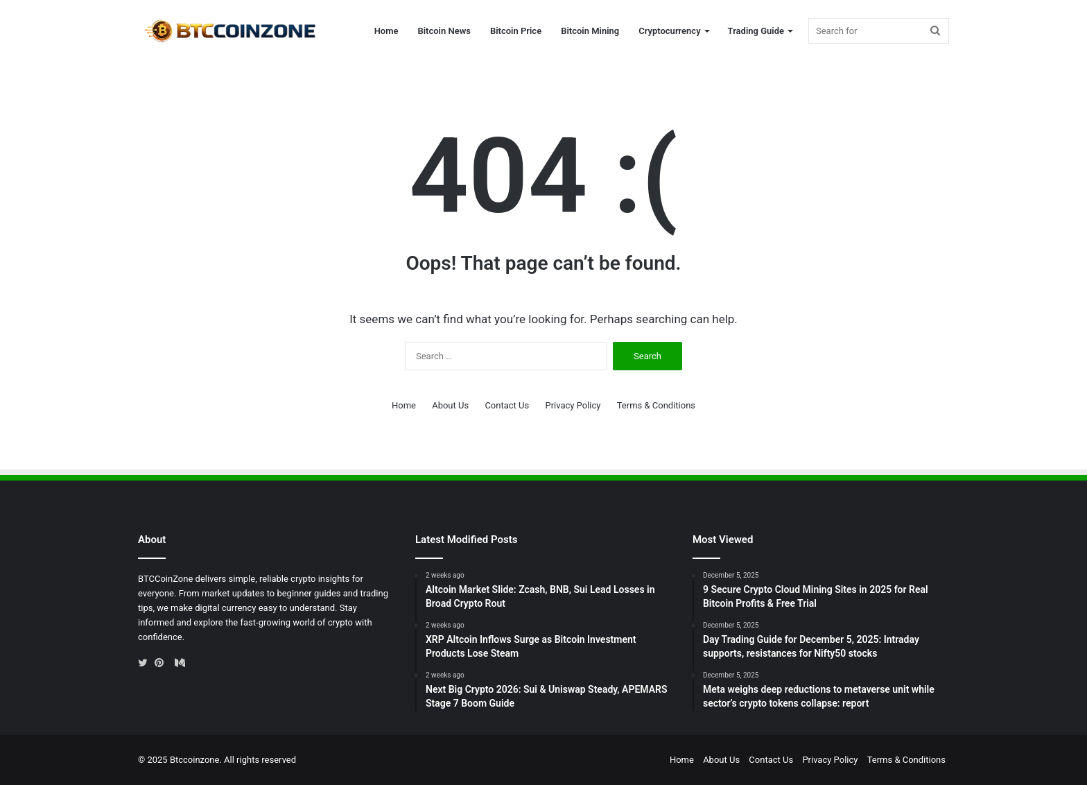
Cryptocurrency (669, 31)
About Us (450, 405)
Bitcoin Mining (590, 31)
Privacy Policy (572, 405)
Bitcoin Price (515, 31)
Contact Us (507, 405)
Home (386, 31)
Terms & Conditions (656, 405)
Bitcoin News (443, 31)
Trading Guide (756, 31)
